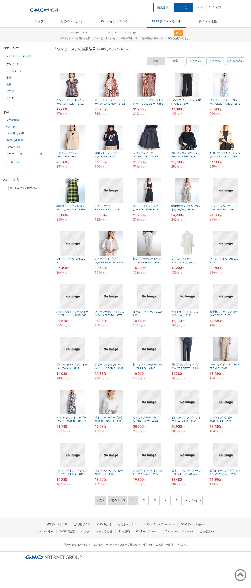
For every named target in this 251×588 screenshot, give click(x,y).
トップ (39, 21)
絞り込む (15, 161)
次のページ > (193, 500)
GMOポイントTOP (56, 524)
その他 (10, 97)
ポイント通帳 (207, 21)
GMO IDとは (103, 524)
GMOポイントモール (166, 21)
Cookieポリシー (146, 531)
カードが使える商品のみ (21, 188)
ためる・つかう (72, 21)
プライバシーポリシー (177, 531)
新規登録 (162, 7)
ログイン (183, 7)
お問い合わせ (104, 531)
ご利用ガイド (82, 524)
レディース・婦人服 (18, 55)
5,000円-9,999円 (15, 140)
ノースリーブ (14, 70)
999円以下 (12, 126)
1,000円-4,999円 (15, 133)
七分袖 (10, 91)
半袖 (8, 77)
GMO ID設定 (215, 7)
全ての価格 (12, 120)
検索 (178, 32)
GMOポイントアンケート (117, 21)
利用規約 (124, 531)
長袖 (8, 84)
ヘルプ (202, 7)
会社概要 (207, 531)
